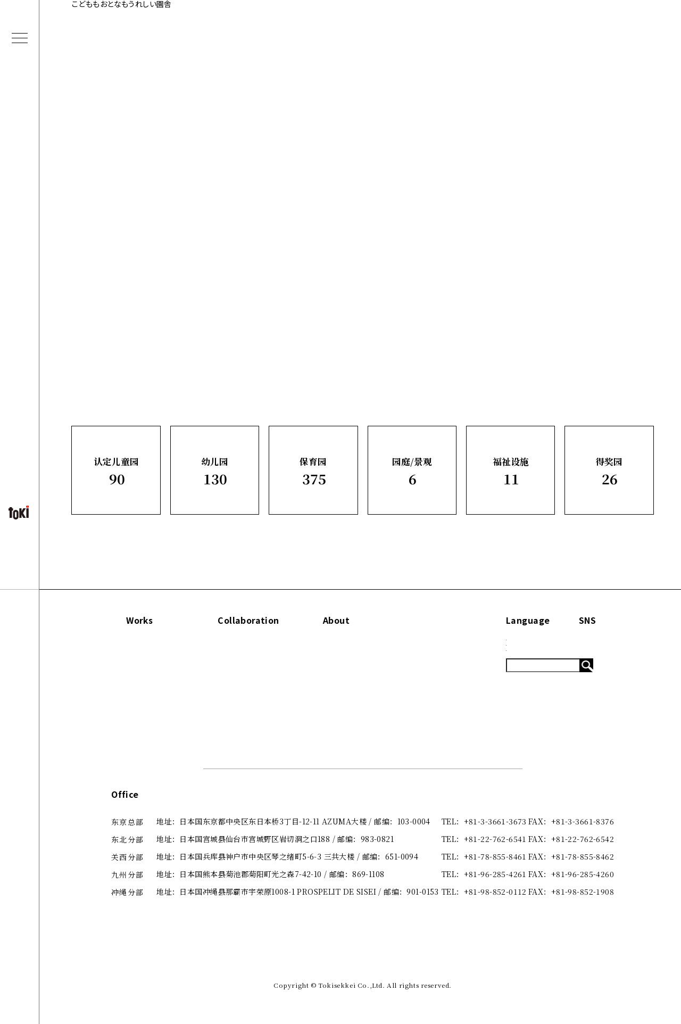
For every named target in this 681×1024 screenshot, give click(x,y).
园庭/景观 (124, 698)
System (441, 680)
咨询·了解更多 (358, 698)
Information (454, 620)
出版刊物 (349, 680)
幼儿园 (119, 662)
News (438, 644)
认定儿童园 (127, 644)
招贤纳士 (349, 716)
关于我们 (349, 662)
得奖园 (119, 734)
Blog (436, 662)
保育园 (119, 680)
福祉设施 (123, 716)
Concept (351, 644)
